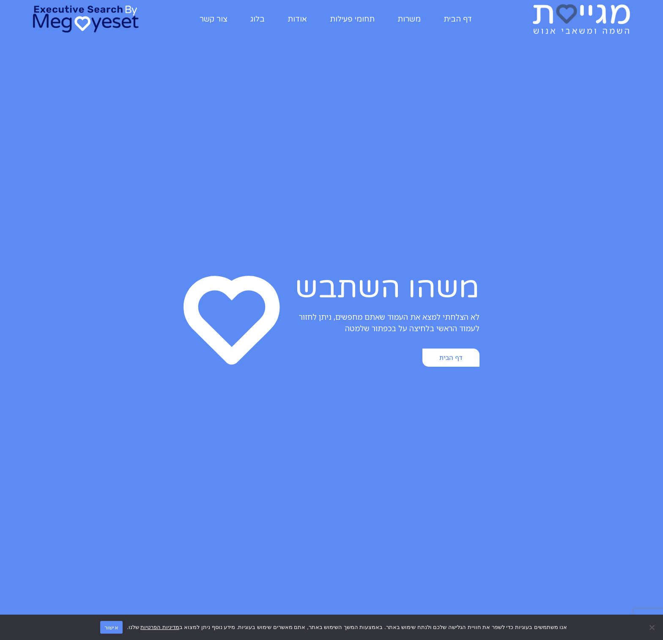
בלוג (257, 19)
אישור (111, 627)
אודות (297, 19)
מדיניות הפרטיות (159, 627)
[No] (652, 627)
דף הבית (458, 19)
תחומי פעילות (352, 19)
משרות (409, 19)
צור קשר (213, 19)
